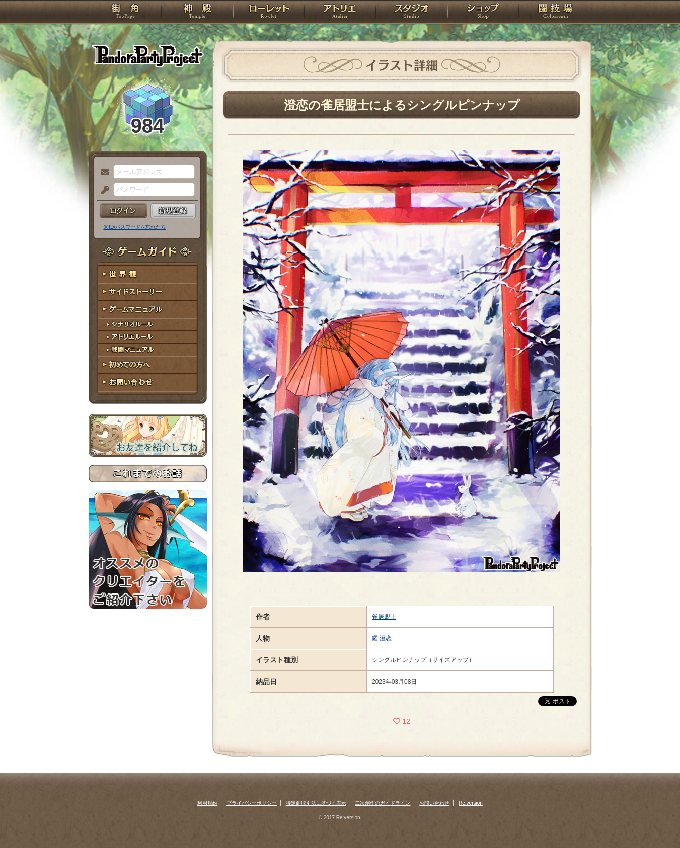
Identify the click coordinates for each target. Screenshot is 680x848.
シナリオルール (148, 324)
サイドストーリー (148, 292)
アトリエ (340, 12)
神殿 (197, 12)
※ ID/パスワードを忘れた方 (135, 227)
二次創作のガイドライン (382, 803)
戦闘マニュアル (148, 350)
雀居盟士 (384, 616)
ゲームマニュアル (148, 309)
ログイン (123, 210)
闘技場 (555, 12)
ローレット (269, 12)
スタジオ (411, 12)
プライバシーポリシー (251, 803)
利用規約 (207, 803)
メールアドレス (102, 172)
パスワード (102, 190)
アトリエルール (148, 337)
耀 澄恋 (382, 638)
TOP (125, 12)
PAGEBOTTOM (655, 820)
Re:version (471, 803)
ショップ (483, 12)
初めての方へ (148, 365)
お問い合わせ (148, 382)
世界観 (148, 274)
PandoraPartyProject (148, 55)
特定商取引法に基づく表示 (316, 803)
